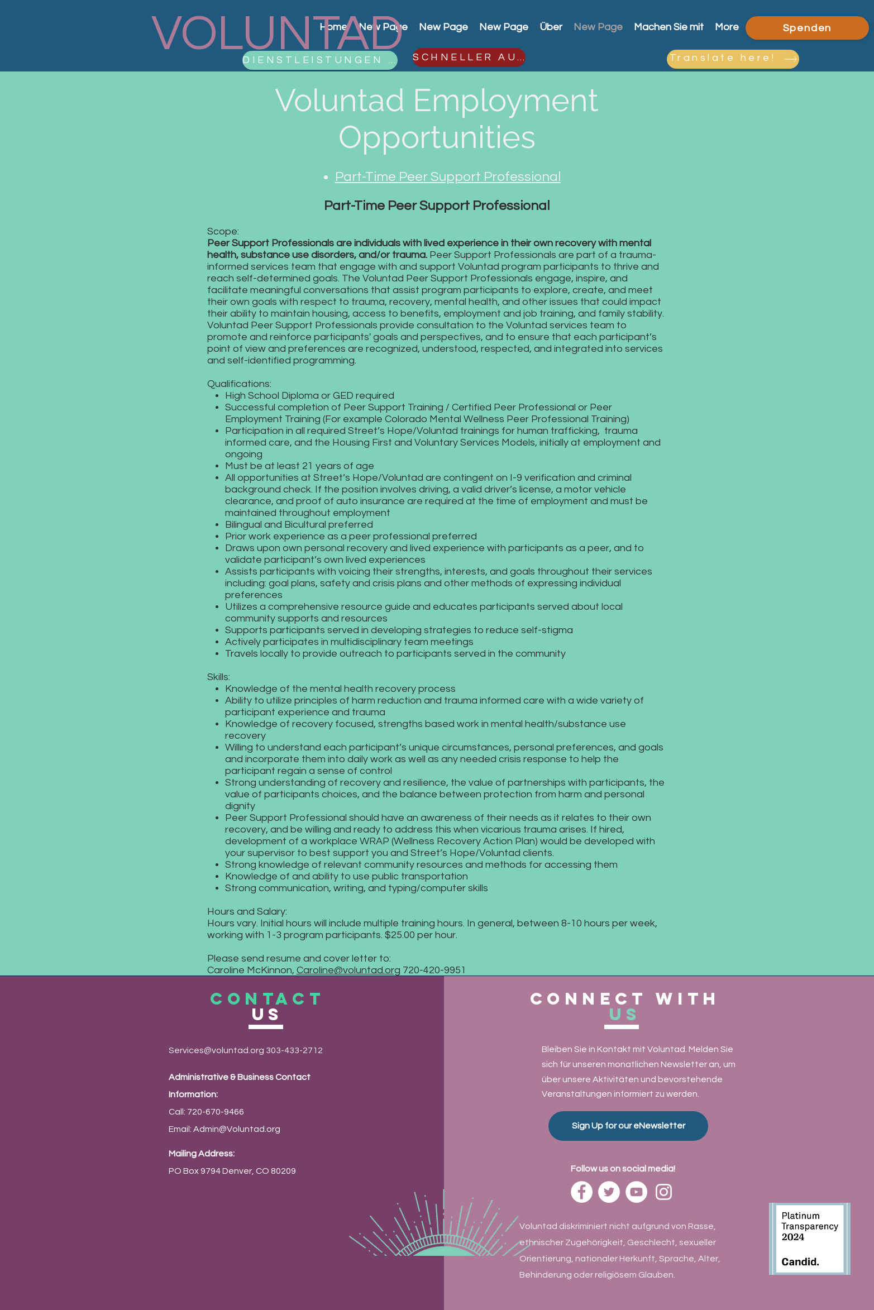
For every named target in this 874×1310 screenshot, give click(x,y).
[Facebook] (582, 1192)
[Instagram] (664, 1192)
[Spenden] (807, 28)
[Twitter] (609, 1192)
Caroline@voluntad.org (348, 970)
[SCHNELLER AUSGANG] (469, 57)
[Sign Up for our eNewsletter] (628, 1126)
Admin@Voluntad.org (236, 1129)
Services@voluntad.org (216, 1050)
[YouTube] (636, 1192)
